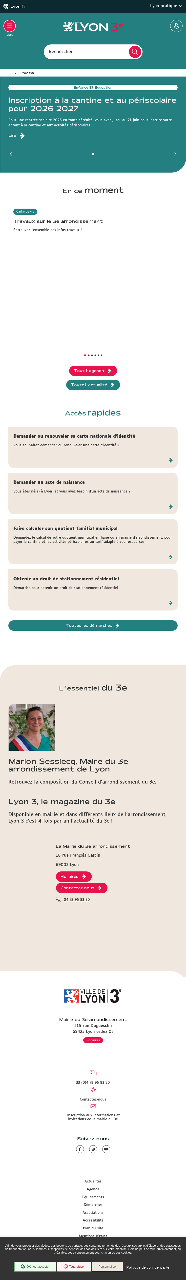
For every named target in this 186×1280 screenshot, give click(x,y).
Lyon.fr (18, 6)
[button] (11, 154)
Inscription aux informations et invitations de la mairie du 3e (93, 1117)
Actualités (93, 1181)
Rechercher (61, 51)
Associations (93, 1213)
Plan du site (93, 1228)
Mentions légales (93, 1236)
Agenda (93, 1189)
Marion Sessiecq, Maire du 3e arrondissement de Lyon (68, 765)
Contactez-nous (93, 1099)
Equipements (93, 1197)
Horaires (93, 1040)
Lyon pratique (166, 6)
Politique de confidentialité (147, 1267)
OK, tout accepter (35, 1266)
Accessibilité (93, 1220)
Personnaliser (108, 1266)
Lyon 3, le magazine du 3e (61, 801)
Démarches (93, 1205)
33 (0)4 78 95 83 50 (93, 1082)
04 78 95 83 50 (77, 900)
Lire (12, 136)
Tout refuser (74, 1266)
